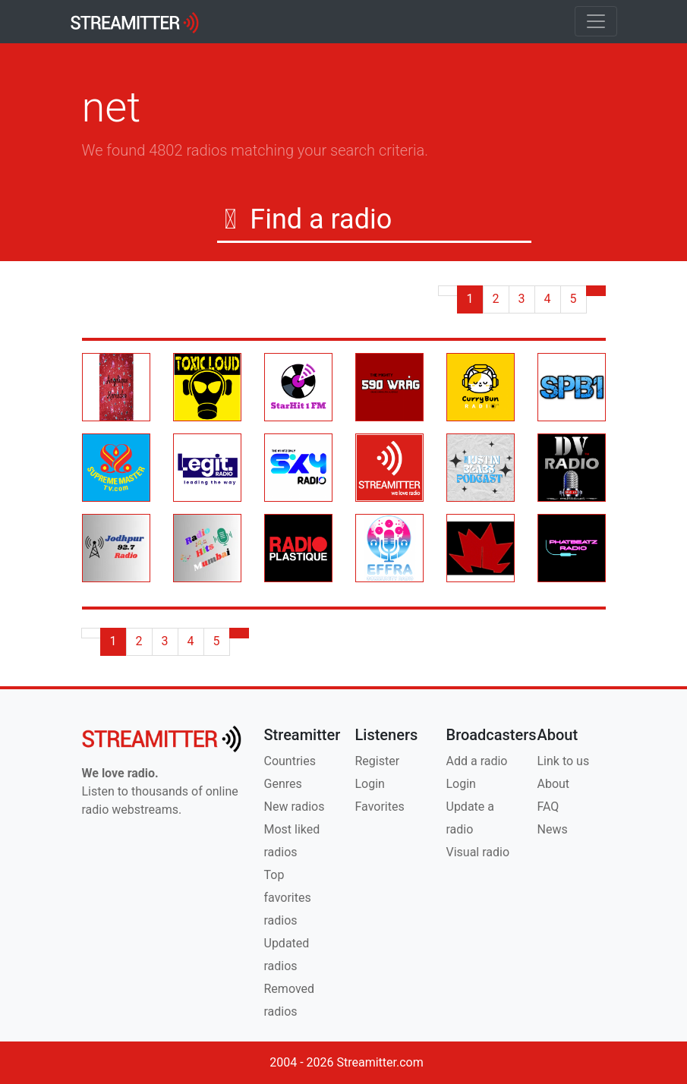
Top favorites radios (287, 898)
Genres (283, 784)
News (552, 829)
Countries (290, 761)
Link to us (563, 761)
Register (377, 761)
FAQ (548, 806)
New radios (294, 806)
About (553, 784)
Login (370, 784)
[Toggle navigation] (596, 21)
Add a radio (477, 761)
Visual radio (478, 852)
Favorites (380, 806)
